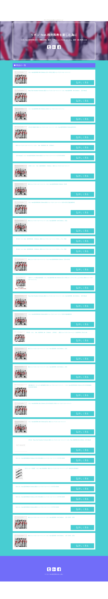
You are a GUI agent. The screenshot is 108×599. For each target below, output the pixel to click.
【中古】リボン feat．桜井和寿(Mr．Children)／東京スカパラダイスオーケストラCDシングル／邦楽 (41, 239)
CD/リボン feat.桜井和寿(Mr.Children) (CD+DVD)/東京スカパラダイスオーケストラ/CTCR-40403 (40, 458)
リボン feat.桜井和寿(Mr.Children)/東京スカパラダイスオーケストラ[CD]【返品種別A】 (50, 314)
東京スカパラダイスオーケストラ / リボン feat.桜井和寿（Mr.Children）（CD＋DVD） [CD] (51, 517)
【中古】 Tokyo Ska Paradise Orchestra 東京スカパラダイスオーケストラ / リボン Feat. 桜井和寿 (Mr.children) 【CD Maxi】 (59, 440)
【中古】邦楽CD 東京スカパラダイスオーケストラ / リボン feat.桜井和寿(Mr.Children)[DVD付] (52, 127)
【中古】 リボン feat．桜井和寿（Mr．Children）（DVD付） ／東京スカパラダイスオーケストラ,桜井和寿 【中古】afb (56, 332)
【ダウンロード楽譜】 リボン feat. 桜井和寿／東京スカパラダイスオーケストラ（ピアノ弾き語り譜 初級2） (51, 468)
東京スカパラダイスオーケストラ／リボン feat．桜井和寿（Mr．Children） (35, 145)
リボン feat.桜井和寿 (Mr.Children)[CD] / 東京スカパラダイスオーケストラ (47, 421)
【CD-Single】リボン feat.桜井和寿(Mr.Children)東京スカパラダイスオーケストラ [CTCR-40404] (40, 155)
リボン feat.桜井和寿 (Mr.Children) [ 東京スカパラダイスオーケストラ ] (46, 108)
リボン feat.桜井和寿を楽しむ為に (54, 35)
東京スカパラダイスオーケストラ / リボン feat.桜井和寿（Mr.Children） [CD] (47, 220)
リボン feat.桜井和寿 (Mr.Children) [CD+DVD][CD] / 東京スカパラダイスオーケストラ (49, 403)
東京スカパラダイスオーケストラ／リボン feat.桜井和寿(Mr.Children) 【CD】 (47, 184)
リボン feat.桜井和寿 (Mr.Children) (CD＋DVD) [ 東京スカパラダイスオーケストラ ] (49, 72)
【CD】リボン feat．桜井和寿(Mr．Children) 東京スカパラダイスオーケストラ (48, 165)
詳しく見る (82, 82)
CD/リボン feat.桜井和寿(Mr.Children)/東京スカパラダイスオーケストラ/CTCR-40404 (37, 486)
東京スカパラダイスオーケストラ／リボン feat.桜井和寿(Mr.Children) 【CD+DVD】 (49, 259)
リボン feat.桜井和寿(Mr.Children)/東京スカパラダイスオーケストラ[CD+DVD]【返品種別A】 (51, 202)
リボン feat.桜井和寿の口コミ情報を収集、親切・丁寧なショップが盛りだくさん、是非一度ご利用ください (54, 41)
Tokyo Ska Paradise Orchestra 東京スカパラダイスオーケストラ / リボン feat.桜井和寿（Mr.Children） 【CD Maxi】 (57, 90)
